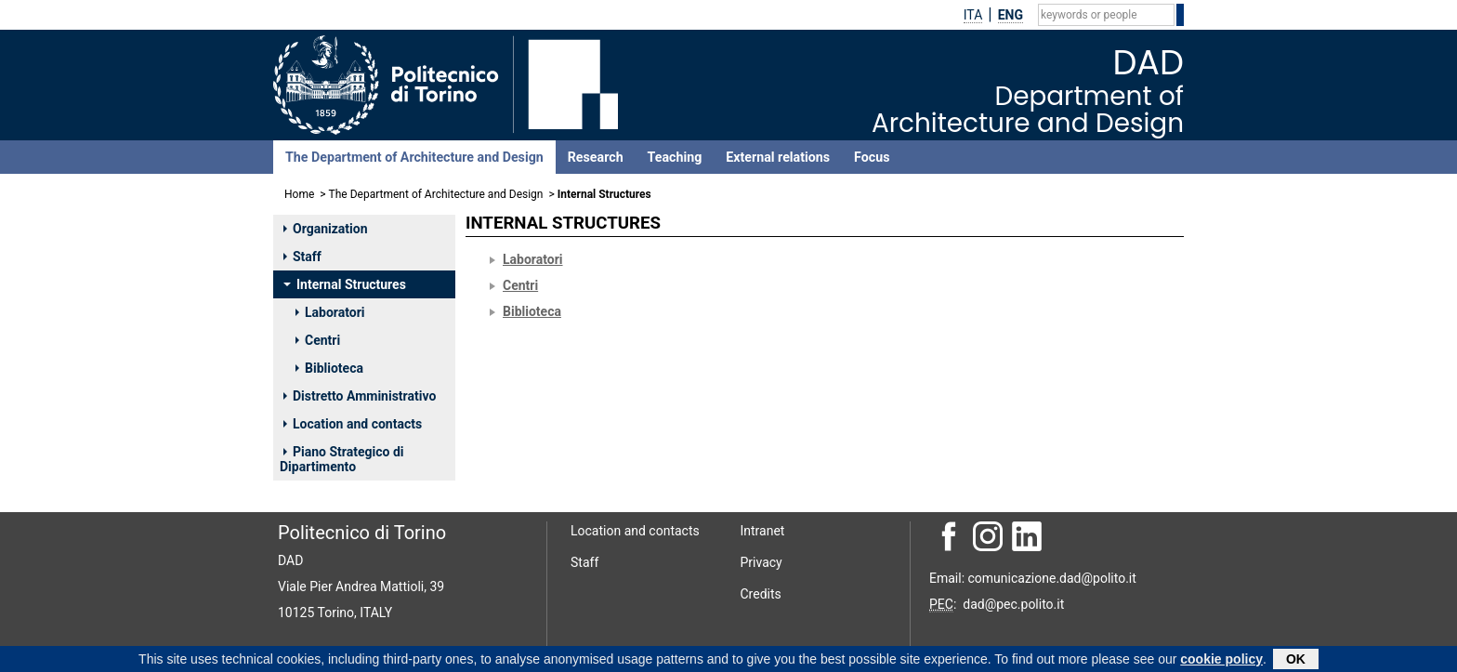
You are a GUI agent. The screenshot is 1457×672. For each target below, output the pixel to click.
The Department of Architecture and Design (414, 157)
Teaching (675, 157)
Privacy (761, 562)
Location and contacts (352, 423)
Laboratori (330, 312)
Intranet (763, 530)
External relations (778, 157)
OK (1296, 659)
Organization (325, 228)
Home (299, 194)
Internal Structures (344, 284)
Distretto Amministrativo (359, 396)
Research (595, 157)
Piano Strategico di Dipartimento (341, 459)
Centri (317, 340)
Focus (871, 157)
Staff (302, 256)
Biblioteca (329, 368)
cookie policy (1221, 659)
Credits (761, 593)
